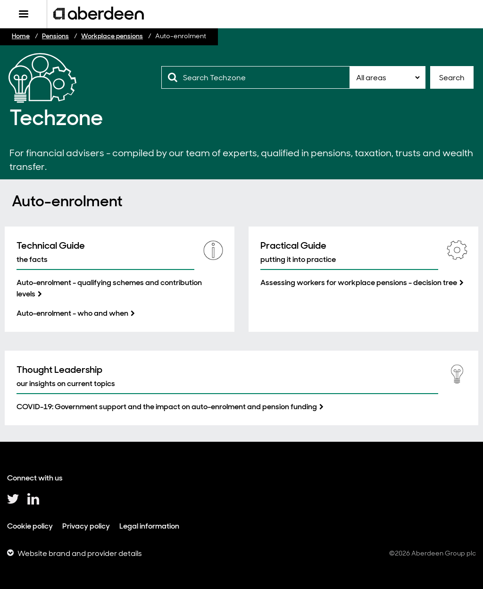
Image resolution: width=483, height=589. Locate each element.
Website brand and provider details (79, 553)
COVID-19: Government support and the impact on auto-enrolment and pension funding (167, 407)
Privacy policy (86, 526)
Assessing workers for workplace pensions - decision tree (358, 282)
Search (452, 78)
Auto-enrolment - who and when (72, 313)
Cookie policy (30, 526)
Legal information (149, 526)
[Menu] (23, 14)
